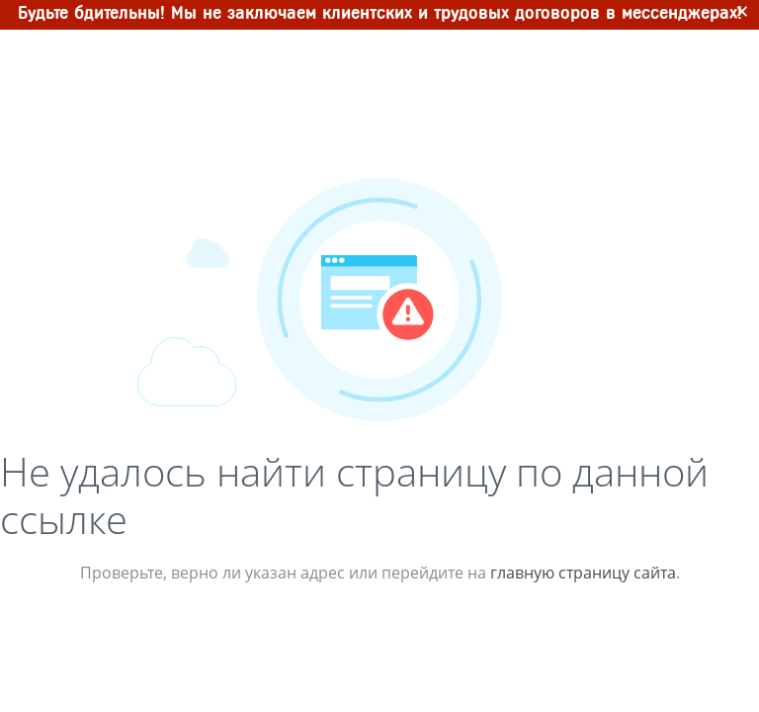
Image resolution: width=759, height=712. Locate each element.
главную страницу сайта (583, 572)
